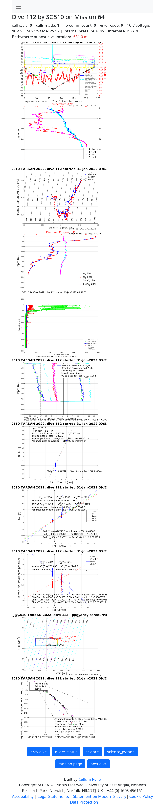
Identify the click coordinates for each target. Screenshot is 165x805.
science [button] (92, 751)
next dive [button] (98, 764)
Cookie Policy (141, 796)
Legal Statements (54, 796)
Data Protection (84, 802)
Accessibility (23, 796)
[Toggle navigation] (18, 6)
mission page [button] (70, 764)
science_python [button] (121, 751)
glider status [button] (66, 751)
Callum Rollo (90, 779)
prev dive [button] (38, 751)
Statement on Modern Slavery (99, 796)
